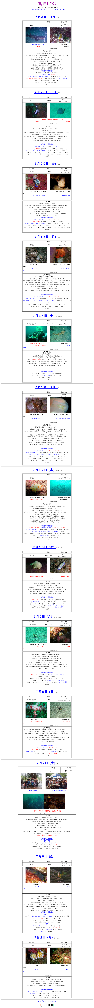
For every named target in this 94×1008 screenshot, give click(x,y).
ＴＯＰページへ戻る (58, 9)
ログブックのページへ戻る (37, 9)
